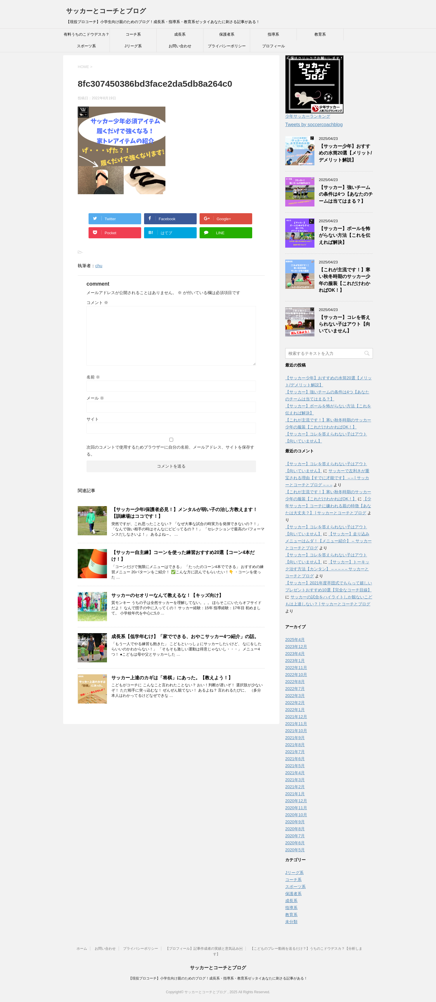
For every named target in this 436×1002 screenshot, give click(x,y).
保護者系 (226, 34)
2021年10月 (296, 730)
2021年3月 (295, 779)
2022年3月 (295, 695)
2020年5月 (295, 850)
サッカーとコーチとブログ (106, 11)
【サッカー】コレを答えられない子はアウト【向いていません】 (344, 324)
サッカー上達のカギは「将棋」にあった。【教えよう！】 (172, 677)
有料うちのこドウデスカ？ (86, 34)
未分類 (291, 921)
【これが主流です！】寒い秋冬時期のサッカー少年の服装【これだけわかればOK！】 (344, 280)
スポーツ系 (86, 46)
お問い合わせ (180, 46)
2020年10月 (296, 814)
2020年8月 (295, 828)
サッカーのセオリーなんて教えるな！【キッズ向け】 (167, 595)
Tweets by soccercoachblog (314, 124)
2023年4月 (295, 653)
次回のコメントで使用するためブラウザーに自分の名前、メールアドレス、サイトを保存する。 (170, 450)
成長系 (180, 34)
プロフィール (273, 46)
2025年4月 (295, 639)
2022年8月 (295, 681)
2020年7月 (295, 835)
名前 (93, 377)
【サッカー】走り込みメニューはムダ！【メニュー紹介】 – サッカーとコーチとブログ (328, 541)
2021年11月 (296, 723)
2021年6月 (295, 758)
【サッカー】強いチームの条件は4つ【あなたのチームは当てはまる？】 (346, 194)
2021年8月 (295, 744)
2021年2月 (295, 786)
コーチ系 (133, 34)
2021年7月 (295, 751)
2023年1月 (295, 660)
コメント (97, 302)
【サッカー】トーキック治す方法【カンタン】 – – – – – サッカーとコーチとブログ (327, 569)
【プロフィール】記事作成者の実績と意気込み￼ (204, 949)
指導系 (273, 34)
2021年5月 (295, 765)
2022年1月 (295, 709)
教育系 (320, 34)
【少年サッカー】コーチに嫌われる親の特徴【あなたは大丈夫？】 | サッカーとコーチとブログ (328, 505)
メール (95, 398)
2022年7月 (295, 688)
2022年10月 (296, 674)
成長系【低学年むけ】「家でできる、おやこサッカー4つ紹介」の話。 (185, 636)
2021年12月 (296, 716)
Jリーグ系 (133, 46)
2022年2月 (295, 702)
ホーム (82, 949)
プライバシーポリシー (227, 46)
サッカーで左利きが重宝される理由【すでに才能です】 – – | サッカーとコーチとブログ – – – (327, 477)
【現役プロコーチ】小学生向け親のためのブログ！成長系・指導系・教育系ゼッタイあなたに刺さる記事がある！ (218, 978)
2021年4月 (295, 772)
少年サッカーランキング (307, 116)
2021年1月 (295, 793)
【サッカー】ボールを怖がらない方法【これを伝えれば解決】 (344, 235)
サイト (92, 419)
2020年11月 (296, 807)
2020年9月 (295, 821)
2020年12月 (296, 800)
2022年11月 (296, 667)
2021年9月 (295, 737)
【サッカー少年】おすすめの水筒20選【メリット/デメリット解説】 (345, 153)
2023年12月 (296, 646)
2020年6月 (295, 843)
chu (98, 265)
